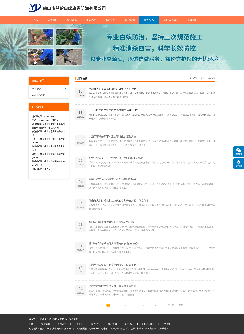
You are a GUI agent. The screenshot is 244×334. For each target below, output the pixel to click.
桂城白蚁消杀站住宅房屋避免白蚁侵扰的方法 (114, 258)
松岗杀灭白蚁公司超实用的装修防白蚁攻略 (112, 279)
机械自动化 (94, 328)
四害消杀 (110, 19)
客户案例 (130, 19)
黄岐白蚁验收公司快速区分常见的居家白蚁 (112, 301)
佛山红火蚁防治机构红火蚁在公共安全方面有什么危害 (119, 215)
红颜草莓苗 (163, 328)
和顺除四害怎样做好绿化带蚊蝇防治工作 (111, 237)
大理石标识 (57, 328)
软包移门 (124, 328)
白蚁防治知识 (170, 19)
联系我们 (193, 19)
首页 (35, 19)
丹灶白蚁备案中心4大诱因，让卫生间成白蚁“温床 (116, 172)
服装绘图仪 (69, 328)
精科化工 (105, 328)
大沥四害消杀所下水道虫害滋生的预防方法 (112, 151)
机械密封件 (81, 328)
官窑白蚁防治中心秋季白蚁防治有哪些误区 (112, 194)
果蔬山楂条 (150, 328)
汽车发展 (115, 328)
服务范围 (91, 19)
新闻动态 (149, 19)
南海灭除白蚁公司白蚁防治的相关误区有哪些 (114, 112)
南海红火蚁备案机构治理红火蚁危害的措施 (112, 91)
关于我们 (53, 19)
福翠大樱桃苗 (137, 328)
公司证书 (72, 19)
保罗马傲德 (45, 328)
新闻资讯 (82, 78)
